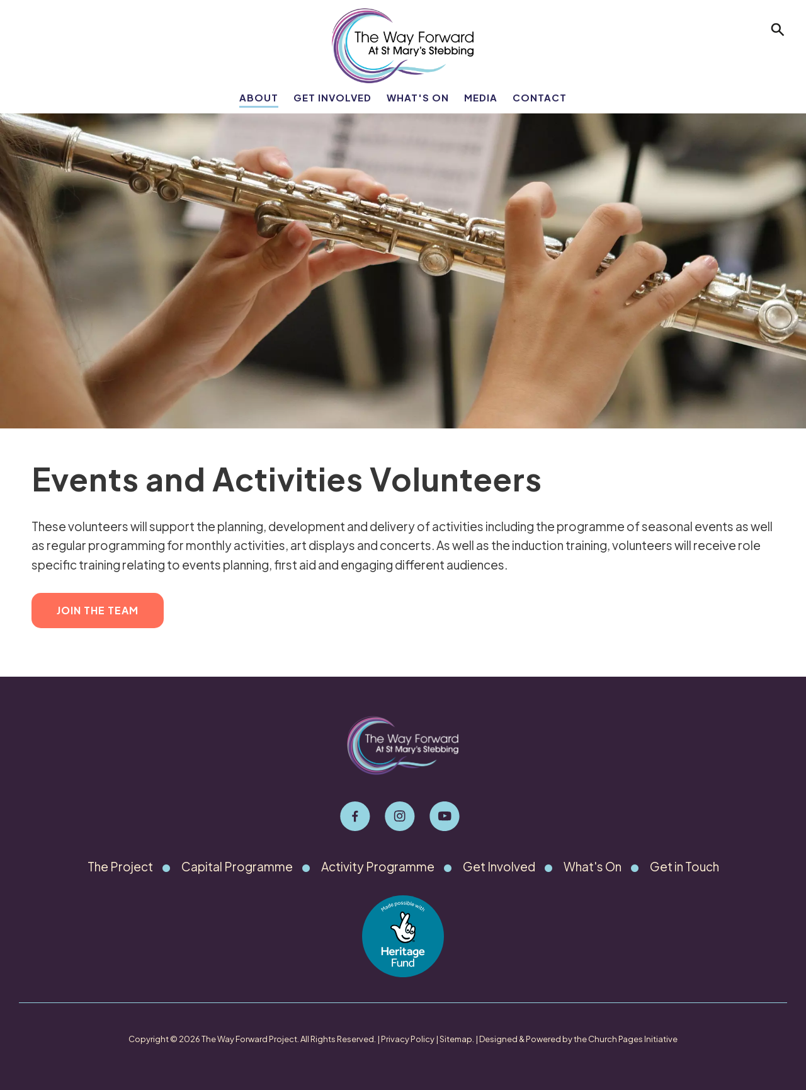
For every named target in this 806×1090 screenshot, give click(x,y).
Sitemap (456, 1039)
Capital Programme (237, 866)
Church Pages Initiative (633, 1039)
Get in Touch (684, 866)
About (258, 97)
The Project (120, 866)
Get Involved (332, 97)
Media (480, 97)
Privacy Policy (407, 1039)
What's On (418, 97)
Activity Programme (377, 866)
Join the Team (98, 610)
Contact (540, 97)
